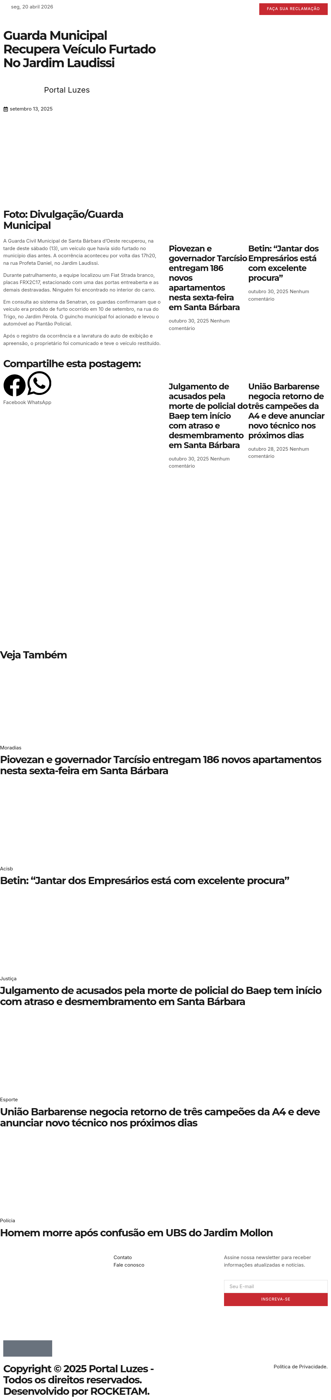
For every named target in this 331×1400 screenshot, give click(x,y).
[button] (14, 390)
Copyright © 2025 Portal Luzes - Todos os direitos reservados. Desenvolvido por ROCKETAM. (78, 1380)
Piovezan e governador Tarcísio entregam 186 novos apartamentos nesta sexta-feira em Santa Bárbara (160, 765)
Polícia (7, 1220)
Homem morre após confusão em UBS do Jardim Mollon (136, 1233)
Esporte (9, 1099)
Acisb (6, 869)
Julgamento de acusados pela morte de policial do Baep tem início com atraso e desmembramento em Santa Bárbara (208, 416)
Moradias (11, 748)
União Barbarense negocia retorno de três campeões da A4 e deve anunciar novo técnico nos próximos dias (286, 411)
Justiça (8, 978)
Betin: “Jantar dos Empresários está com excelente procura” (283, 263)
